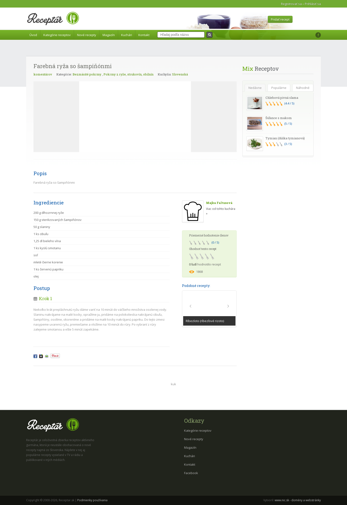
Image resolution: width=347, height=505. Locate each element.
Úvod (33, 35)
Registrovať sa (291, 4)
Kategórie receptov (57, 35)
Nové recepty (86, 35)
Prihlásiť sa (313, 4)
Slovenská (180, 74)
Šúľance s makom (278, 118)
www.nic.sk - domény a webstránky (298, 500)
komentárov (42, 74)
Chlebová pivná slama (281, 97)
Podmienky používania (92, 500)
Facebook (191, 473)
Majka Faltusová (219, 203)
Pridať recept (280, 19)
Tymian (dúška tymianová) (285, 138)
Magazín (109, 35)
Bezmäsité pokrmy (87, 74)
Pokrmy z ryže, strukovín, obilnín (128, 74)
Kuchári (126, 35)
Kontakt (143, 35)
